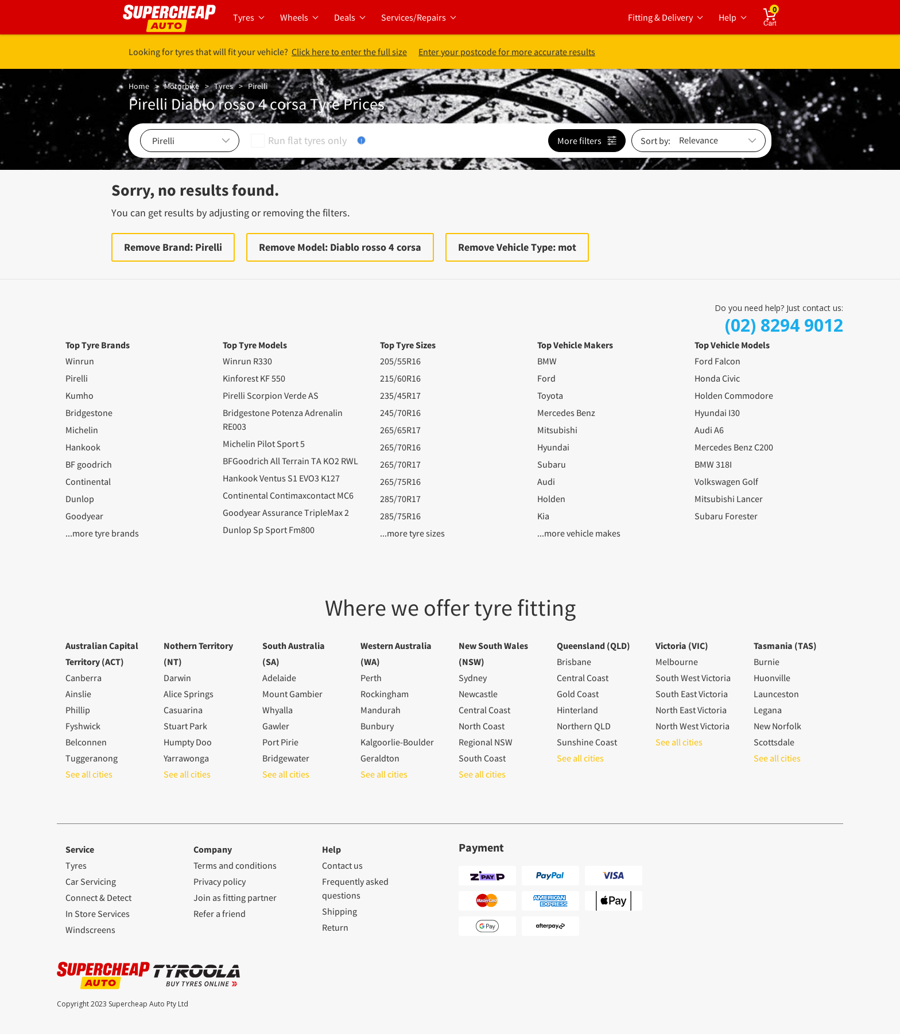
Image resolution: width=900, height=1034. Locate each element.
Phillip (77, 710)
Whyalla (277, 710)
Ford (546, 378)
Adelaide (279, 677)
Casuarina (183, 710)
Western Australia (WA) (396, 653)
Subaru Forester (726, 516)
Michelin (81, 430)
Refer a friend (219, 913)
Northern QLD (584, 726)
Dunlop (79, 498)
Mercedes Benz (566, 412)
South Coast (482, 758)
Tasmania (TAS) (785, 645)
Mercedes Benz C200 (734, 447)
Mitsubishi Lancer (729, 498)
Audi (546, 481)
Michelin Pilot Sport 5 (264, 443)
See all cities (89, 774)
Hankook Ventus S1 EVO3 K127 (281, 478)
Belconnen (86, 742)
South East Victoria (691, 693)
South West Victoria (693, 677)
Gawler (275, 726)
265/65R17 (400, 430)
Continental (88, 481)
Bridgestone (89, 412)
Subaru (551, 464)
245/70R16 (400, 412)
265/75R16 (400, 481)
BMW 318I (713, 464)
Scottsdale (774, 742)
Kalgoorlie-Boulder (397, 742)
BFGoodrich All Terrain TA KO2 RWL (290, 461)
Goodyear (84, 516)
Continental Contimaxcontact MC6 (288, 495)
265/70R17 (400, 464)
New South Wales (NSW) (493, 653)
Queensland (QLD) (593, 645)
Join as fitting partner (235, 897)
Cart (778, 13)
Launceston (776, 693)
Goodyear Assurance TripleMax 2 (286, 512)
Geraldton (379, 758)
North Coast (482, 726)
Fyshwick (82, 726)
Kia (543, 516)
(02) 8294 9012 (784, 325)
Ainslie (78, 693)
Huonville (772, 677)
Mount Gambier (292, 693)
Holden (551, 498)
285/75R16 (400, 516)
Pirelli (257, 86)
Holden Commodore (734, 395)
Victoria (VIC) (681, 645)
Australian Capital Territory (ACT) (101, 653)
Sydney (473, 677)
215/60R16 (400, 378)
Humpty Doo (188, 742)
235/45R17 (400, 395)
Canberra (83, 677)
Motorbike (181, 86)
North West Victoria (692, 726)
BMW (547, 361)
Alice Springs (189, 693)
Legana (768, 710)
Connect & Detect (98, 897)
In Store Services (97, 913)
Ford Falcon (717, 361)
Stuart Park (185, 726)
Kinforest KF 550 (254, 378)
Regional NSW (486, 742)
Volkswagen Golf (726, 481)
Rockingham (384, 693)
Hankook (82, 447)
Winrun (79, 361)
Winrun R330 (247, 361)
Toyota (550, 395)
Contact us (342, 865)
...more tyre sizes (412, 533)
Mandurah (380, 710)
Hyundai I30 (717, 412)
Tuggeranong (91, 758)
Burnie (766, 661)
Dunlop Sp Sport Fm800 (269, 529)
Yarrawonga (186, 758)
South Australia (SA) (293, 653)
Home (139, 86)
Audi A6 (709, 430)
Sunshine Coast (587, 742)
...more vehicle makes (578, 533)
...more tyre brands (102, 533)
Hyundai (553, 447)
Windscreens (90, 929)
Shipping (339, 911)
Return (335, 927)
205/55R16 (400, 361)
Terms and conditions (235, 865)
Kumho (79, 395)
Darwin (177, 677)
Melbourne (676, 661)
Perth (371, 677)
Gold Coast (578, 693)
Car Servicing (90, 881)
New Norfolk (777, 726)
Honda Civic (717, 378)
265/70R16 (400, 447)
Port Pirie (280, 742)
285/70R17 (400, 498)
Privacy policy (219, 881)
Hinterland (577, 710)
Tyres (223, 86)
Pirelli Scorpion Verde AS (271, 395)
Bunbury (377, 726)
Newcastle (478, 693)
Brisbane (574, 661)
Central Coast (484, 710)
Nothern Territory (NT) (198, 653)
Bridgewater (285, 758)
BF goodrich (88, 464)
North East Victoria (691, 710)
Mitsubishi (557, 430)
